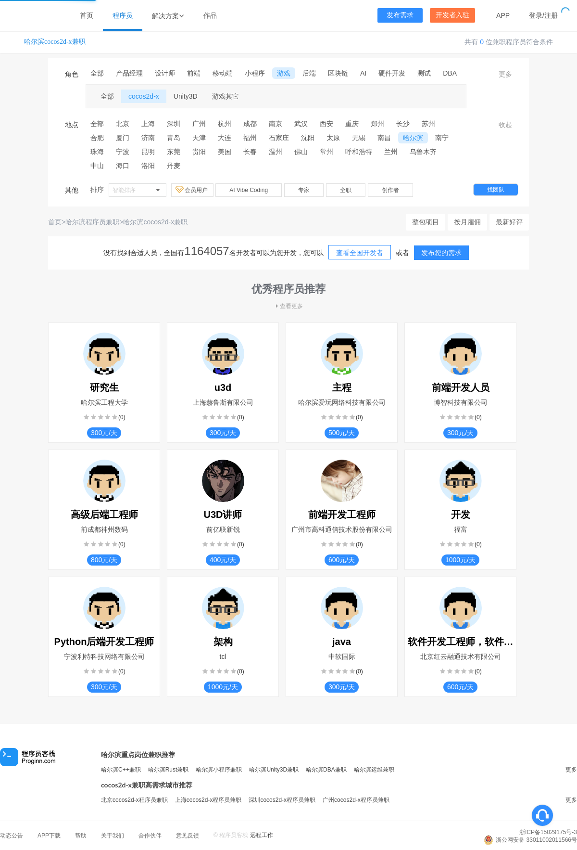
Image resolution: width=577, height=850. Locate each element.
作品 (210, 15)
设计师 (165, 73)
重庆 (352, 124)
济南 (148, 138)
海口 (122, 165)
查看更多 (288, 306)
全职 (345, 190)
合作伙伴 (150, 835)
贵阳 (199, 151)
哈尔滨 (413, 138)
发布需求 (400, 15)
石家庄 (279, 138)
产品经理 (129, 73)
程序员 (123, 15)
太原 (333, 138)
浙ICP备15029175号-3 (548, 832)
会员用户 (192, 189)
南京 (275, 124)
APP (503, 15)
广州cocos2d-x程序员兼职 (356, 800)
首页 (86, 15)
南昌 (384, 138)
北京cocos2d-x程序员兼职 (134, 800)
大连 (224, 138)
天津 (199, 138)
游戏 (283, 73)
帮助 (81, 835)
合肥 (97, 138)
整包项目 (425, 222)
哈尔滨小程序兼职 (219, 769)
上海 (148, 124)
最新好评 (509, 222)
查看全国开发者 (359, 253)
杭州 (224, 124)
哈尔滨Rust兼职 (168, 769)
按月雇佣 (467, 222)
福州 (250, 138)
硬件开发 (391, 73)
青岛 (173, 138)
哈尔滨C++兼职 (121, 769)
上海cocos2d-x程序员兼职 (208, 800)
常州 (326, 151)
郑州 (377, 124)
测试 (424, 73)
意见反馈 (187, 835)
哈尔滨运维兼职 (374, 769)
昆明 (148, 151)
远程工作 (261, 835)
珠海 (97, 151)
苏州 (428, 124)
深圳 (173, 124)
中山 (97, 165)
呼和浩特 (358, 151)
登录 (535, 15)
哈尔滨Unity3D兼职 (274, 769)
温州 (275, 151)
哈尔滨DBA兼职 (326, 769)
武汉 (301, 124)
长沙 (403, 124)
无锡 (358, 138)
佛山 (301, 151)
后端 (309, 73)
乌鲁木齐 (423, 151)
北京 (122, 124)
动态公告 (11, 835)
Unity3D (186, 96)
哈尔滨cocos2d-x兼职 (55, 41)
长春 (250, 151)
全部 (97, 73)
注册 (551, 15)
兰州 (391, 151)
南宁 (442, 138)
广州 (199, 124)
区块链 (338, 73)
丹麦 (173, 165)
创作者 (390, 190)
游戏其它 (225, 96)
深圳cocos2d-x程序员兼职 (282, 800)
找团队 (495, 189)
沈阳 (307, 138)
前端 (194, 73)
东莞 (173, 151)
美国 (224, 151)
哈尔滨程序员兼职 (92, 222)
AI (363, 73)
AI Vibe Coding (248, 190)
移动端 (223, 73)
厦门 (122, 138)
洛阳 (148, 165)
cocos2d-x (143, 96)
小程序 (255, 73)
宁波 (122, 151)
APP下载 (49, 835)
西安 (326, 124)
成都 (250, 124)
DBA (450, 73)
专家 (304, 190)
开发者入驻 (452, 15)
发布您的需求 (441, 253)
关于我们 (112, 835)
